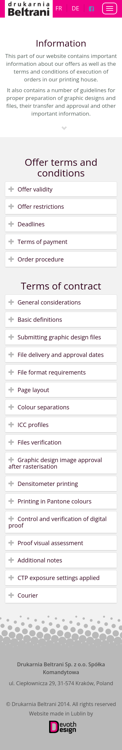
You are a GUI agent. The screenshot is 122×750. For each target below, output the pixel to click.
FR (58, 8)
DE (75, 8)
